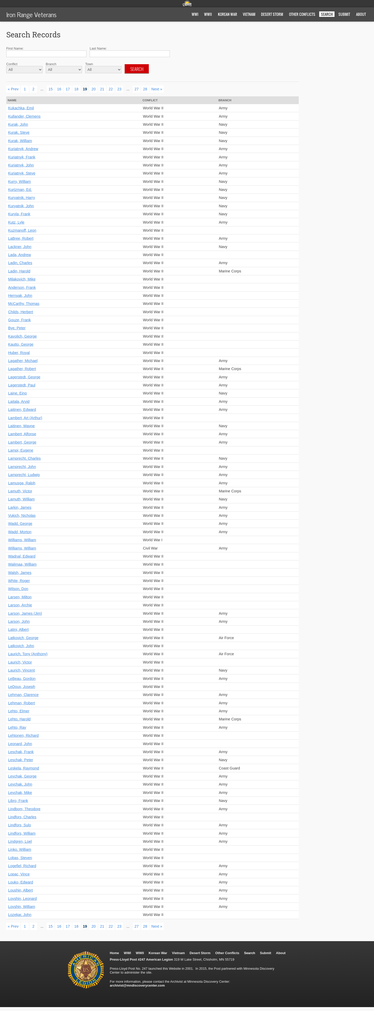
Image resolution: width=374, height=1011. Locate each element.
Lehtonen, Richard (23, 735)
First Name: (15, 48)
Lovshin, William (21, 907)
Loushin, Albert (20, 890)
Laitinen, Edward (22, 409)
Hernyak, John (20, 295)
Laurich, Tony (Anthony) (28, 654)
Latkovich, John (21, 646)
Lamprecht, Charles (24, 458)
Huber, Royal (19, 353)
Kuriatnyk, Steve (21, 173)
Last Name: (98, 48)
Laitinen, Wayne (21, 426)
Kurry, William (19, 181)
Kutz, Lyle (16, 222)
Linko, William (19, 849)
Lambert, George (22, 442)
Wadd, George (20, 523)
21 (102, 89)
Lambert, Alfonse (22, 434)
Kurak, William (20, 141)
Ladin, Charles (20, 263)
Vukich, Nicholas (22, 515)
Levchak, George (22, 776)
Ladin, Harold (19, 271)
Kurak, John (18, 124)
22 (111, 89)
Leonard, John (20, 744)
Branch (51, 64)
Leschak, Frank (21, 752)
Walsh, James (19, 573)
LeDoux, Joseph (21, 687)
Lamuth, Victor (20, 491)
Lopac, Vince (19, 874)
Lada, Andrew (19, 255)
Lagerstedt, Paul (21, 385)
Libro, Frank (18, 801)
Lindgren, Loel (20, 841)
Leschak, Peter (20, 760)
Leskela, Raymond (23, 768)
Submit (344, 14)
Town (89, 64)
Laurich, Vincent (21, 670)
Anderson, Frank (22, 287)
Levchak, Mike (20, 793)
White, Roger (19, 581)
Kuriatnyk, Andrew (23, 149)
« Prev (13, 89)
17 (68, 89)
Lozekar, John (19, 915)
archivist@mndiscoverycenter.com (137, 985)
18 (76, 89)
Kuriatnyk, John (21, 165)
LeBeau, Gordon (22, 679)
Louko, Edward (20, 882)
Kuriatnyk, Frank (21, 157)
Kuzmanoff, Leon (22, 230)
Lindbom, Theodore (24, 809)
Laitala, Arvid (18, 401)
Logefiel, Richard (22, 866)
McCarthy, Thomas (23, 304)
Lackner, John (19, 247)
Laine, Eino (17, 393)
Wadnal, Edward (21, 556)
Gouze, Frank (19, 320)
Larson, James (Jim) (25, 613)
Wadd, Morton (19, 532)
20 (93, 89)
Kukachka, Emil (21, 108)
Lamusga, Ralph (21, 483)
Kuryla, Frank (19, 214)
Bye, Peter (16, 328)
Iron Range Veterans (31, 14)
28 (145, 89)
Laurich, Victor (20, 662)
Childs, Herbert (20, 312)
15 (51, 89)
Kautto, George (21, 344)
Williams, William (22, 540)
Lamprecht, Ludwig (24, 475)
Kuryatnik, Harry (21, 198)
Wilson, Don (18, 589)
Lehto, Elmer (18, 711)
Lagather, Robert (22, 369)
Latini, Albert (18, 629)
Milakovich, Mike (22, 279)
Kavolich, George (22, 336)
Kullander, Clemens (24, 116)
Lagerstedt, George (24, 377)
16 (59, 89)
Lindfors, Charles (22, 817)
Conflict (11, 64)
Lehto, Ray (17, 727)
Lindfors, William (22, 833)
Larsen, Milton (19, 597)
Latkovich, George (23, 638)
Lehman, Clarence (23, 695)
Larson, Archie (20, 605)
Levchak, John (20, 784)
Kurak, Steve (18, 132)
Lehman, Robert (21, 703)
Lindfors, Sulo (19, 825)
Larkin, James (19, 507)
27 (137, 89)
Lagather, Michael (23, 361)
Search (136, 68)
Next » (156, 89)
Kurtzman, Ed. (20, 190)
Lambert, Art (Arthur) (25, 418)
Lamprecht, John (22, 467)
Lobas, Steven (20, 858)
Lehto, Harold (19, 719)
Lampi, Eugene (20, 450)
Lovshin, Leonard (22, 898)
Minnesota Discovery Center (187, 3)
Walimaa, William (22, 564)
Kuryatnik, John (21, 206)
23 (119, 89)
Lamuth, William (21, 499)
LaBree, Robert (21, 238)
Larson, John (19, 621)
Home (114, 953)
